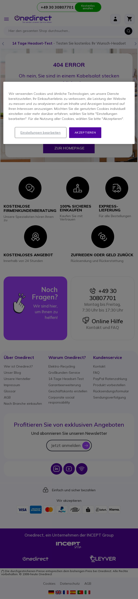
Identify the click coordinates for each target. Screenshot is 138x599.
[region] (68, 113)
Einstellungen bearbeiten (40, 132)
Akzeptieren (85, 132)
